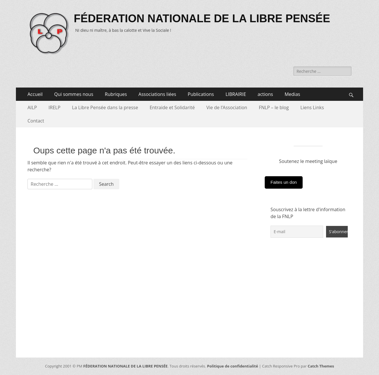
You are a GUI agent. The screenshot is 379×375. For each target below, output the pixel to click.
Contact (35, 121)
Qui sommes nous (73, 94)
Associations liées (157, 94)
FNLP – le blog (274, 107)
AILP (32, 107)
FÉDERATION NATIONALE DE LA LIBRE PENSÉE (202, 18)
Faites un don (284, 182)
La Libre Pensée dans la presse (105, 107)
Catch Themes (321, 366)
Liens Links (312, 107)
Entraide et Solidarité (172, 107)
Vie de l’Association (226, 107)
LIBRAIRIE (235, 94)
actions (265, 94)
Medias (292, 94)
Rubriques (116, 94)
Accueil (35, 94)
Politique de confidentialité (232, 366)
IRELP (54, 107)
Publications (201, 94)
